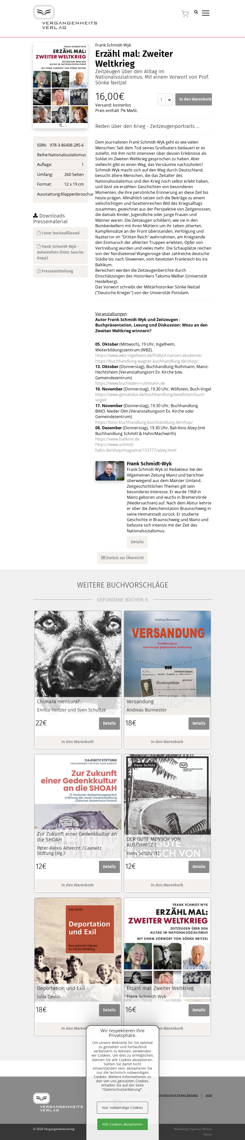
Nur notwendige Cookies (122, 1107)
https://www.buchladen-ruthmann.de (130, 383)
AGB (209, 1096)
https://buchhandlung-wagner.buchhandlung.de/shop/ (146, 361)
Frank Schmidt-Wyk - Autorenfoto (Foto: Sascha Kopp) (60, 252)
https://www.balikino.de (117, 439)
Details (137, 542)
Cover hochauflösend (58, 233)
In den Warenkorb (195, 99)
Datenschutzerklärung (176, 1096)
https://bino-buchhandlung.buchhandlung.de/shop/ (144, 422)
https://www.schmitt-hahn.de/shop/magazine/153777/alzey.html (135, 447)
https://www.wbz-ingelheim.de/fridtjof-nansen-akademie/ (148, 355)
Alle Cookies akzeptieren (122, 1124)
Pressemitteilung (55, 271)
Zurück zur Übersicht (122, 557)
